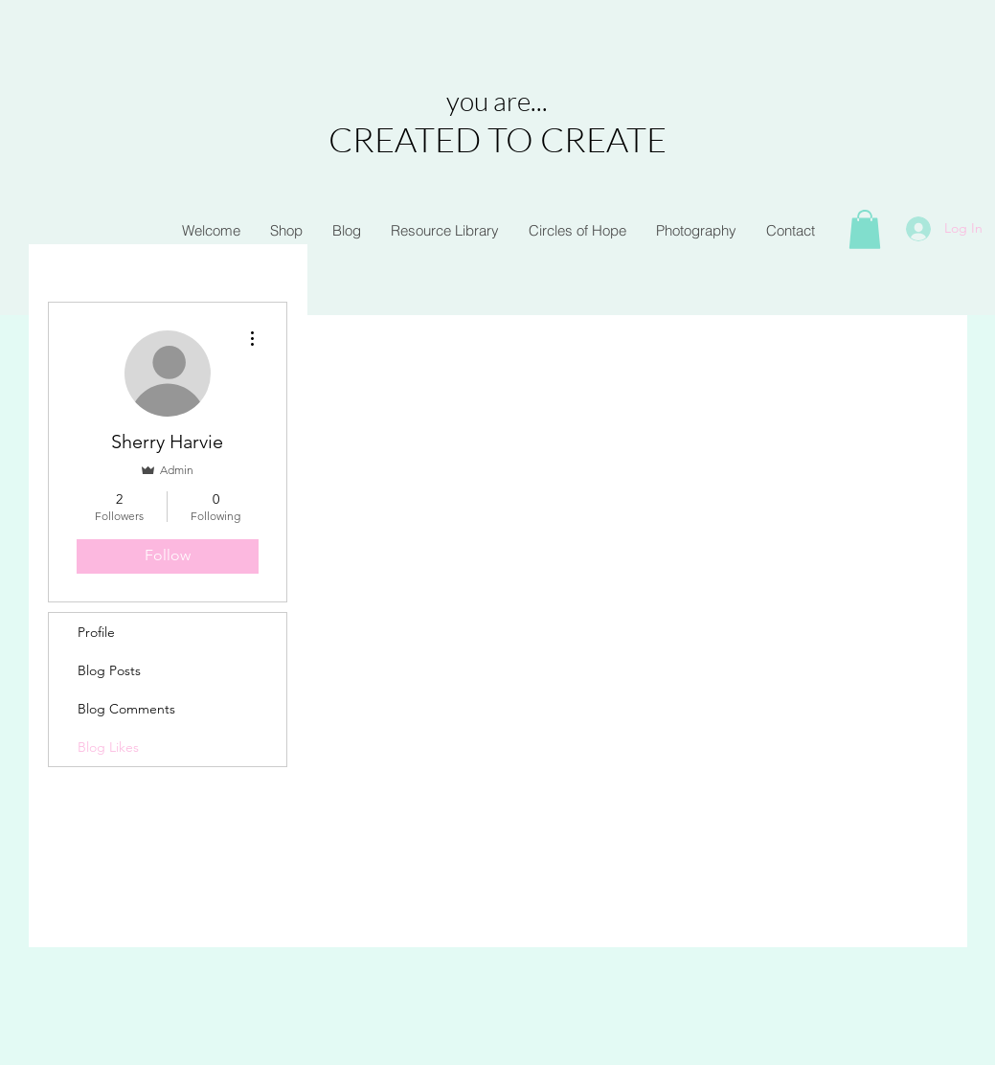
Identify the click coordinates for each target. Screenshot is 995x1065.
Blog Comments (126, 708)
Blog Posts (109, 670)
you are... (497, 100)
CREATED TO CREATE (497, 139)
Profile (96, 632)
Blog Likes (108, 747)
